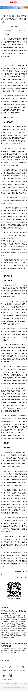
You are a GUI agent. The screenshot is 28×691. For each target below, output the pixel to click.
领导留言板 (22, 668)
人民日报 (4, 668)
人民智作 (10, 676)
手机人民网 (16, 668)
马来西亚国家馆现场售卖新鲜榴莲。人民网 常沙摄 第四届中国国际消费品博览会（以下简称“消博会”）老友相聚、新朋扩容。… (13, 650)
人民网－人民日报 (21, 30)
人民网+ (10, 668)
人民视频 (4, 676)
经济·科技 (7, 10)
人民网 (1, 10)
